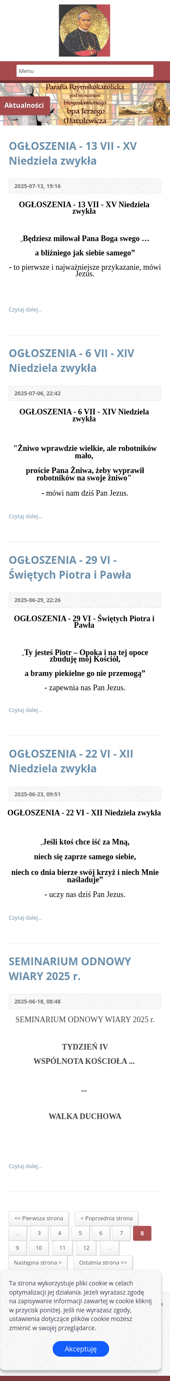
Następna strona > (38, 1262)
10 (39, 1248)
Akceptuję (81, 1349)
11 (63, 1248)
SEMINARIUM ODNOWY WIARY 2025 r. (70, 968)
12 (86, 1248)
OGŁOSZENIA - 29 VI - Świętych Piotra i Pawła (70, 567)
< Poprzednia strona (106, 1218)
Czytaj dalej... (25, 309)
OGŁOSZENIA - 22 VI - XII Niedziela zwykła (71, 760)
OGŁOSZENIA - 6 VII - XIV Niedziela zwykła (71, 360)
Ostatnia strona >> (103, 1262)
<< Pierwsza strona (38, 1218)
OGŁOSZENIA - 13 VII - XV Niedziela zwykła (73, 153)
